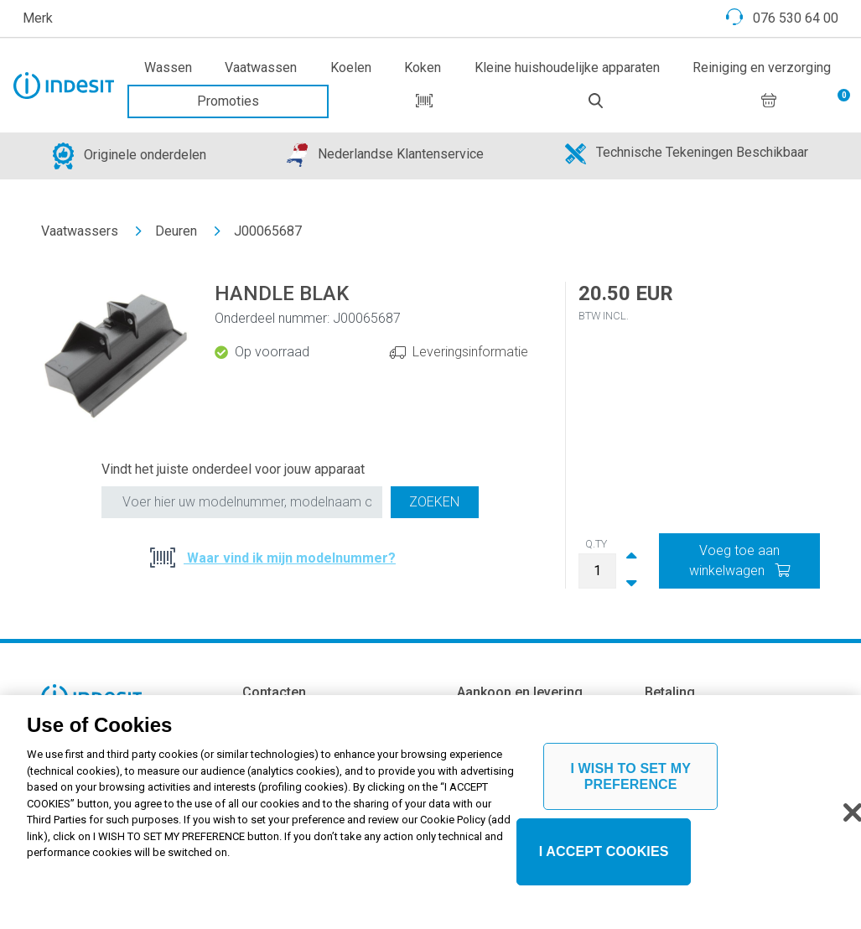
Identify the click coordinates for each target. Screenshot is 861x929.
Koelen (350, 67)
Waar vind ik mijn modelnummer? (290, 558)
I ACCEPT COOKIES (604, 865)
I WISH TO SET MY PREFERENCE (630, 789)
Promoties (228, 101)
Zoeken (434, 502)
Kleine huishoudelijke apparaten (567, 67)
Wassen (168, 67)
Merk (38, 18)
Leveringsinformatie (470, 352)
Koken (422, 67)
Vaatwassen (261, 67)
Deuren (176, 231)
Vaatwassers (79, 231)
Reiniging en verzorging (761, 67)
